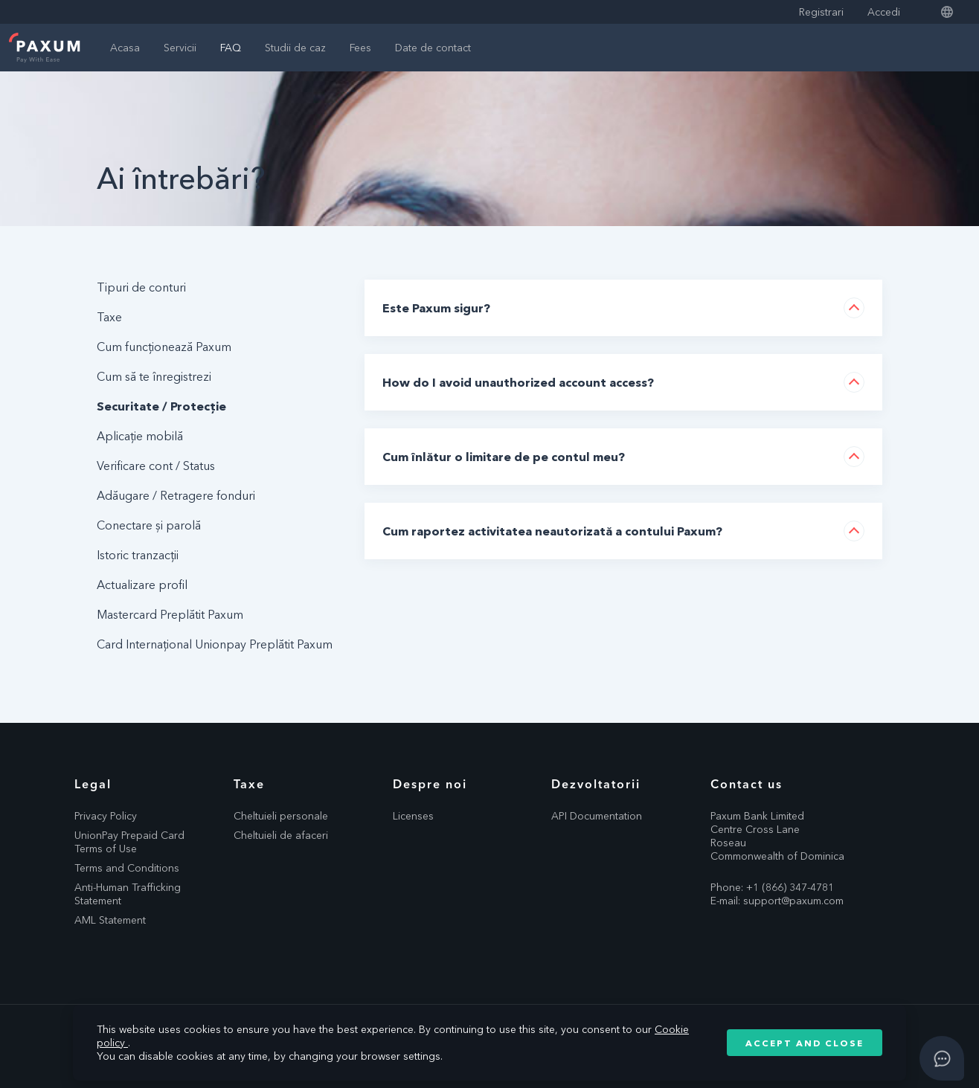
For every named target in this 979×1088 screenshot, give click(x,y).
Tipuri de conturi (141, 287)
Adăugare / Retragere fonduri (176, 495)
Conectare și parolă (149, 525)
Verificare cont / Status (156, 465)
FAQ (230, 47)
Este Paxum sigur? (436, 307)
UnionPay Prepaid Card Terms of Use (129, 841)
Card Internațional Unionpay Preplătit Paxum (215, 644)
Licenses (413, 816)
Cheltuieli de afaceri (281, 835)
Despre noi (430, 783)
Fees (360, 47)
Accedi (883, 12)
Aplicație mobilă (140, 435)
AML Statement (110, 920)
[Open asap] (941, 1058)
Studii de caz (295, 47)
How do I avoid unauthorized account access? (518, 382)
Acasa (125, 47)
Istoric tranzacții (138, 554)
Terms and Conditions (126, 868)
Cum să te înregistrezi (154, 376)
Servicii (180, 47)
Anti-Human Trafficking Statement (127, 894)
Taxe (109, 316)
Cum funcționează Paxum (164, 346)
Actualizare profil (142, 584)
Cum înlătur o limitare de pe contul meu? (503, 456)
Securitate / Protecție (161, 406)
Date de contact (433, 47)
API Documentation (596, 816)
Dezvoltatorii (596, 783)
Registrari (821, 12)
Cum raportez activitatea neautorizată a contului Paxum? (552, 531)
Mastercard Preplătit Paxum (170, 614)
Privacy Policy (105, 816)
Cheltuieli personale (281, 816)
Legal (93, 783)
